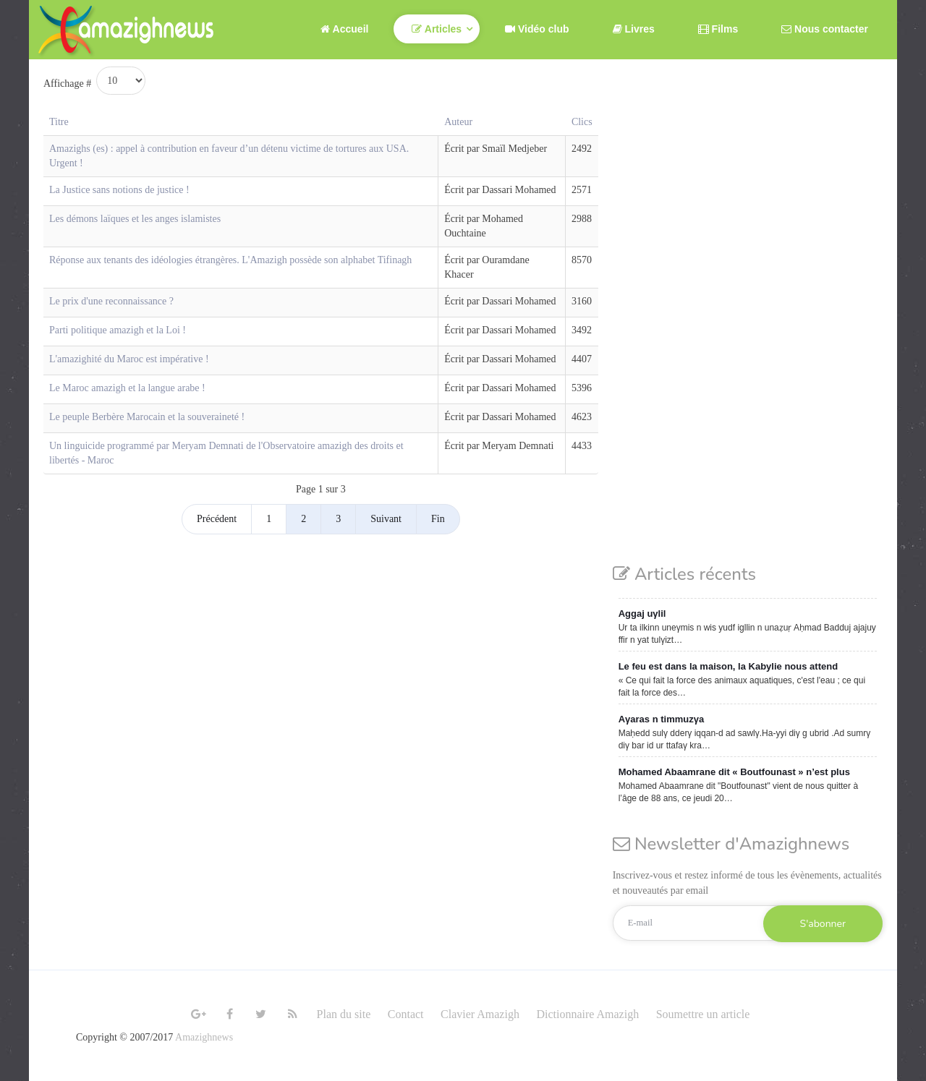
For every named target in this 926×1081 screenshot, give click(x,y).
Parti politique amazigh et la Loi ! (117, 330)
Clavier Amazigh (480, 1014)
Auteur (458, 121)
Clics (582, 121)
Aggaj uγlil (642, 613)
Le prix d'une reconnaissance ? (111, 301)
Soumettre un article (703, 1014)
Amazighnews (204, 1037)
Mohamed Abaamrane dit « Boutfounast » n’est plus (734, 771)
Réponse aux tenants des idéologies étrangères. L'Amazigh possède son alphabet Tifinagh (230, 260)
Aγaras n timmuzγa (662, 719)
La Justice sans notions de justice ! (119, 189)
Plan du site (344, 1014)
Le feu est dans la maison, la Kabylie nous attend (728, 666)
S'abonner (823, 924)
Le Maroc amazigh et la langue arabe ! (127, 388)
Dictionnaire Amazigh (587, 1014)
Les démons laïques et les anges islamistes (135, 218)
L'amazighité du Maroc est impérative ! (129, 359)
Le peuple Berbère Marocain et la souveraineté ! (147, 416)
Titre (59, 121)
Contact (406, 1014)
